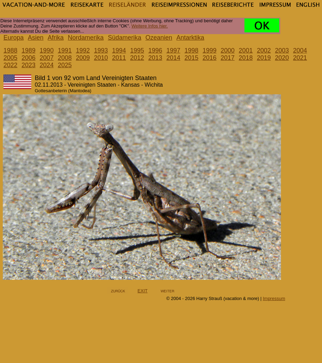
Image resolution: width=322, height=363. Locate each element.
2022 (10, 65)
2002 (264, 50)
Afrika (56, 37)
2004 (300, 50)
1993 (101, 50)
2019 (264, 57)
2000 (228, 50)
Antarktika (190, 37)
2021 (300, 57)
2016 (210, 57)
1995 (137, 50)
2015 (191, 57)
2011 (119, 57)
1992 (83, 50)
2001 (246, 50)
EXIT (143, 290)
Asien (35, 37)
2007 (47, 57)
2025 (65, 65)
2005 (10, 57)
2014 (173, 57)
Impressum (274, 298)
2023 (28, 65)
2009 (83, 57)
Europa (13, 37)
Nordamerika (86, 37)
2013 (155, 57)
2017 (228, 57)
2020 (282, 57)
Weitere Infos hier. (149, 26)
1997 (173, 50)
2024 (47, 65)
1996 (155, 50)
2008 (65, 57)
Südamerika (124, 37)
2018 (246, 57)
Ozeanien (158, 37)
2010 (101, 57)
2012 (137, 57)
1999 (210, 50)
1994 (119, 50)
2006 (28, 57)
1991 (65, 50)
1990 (47, 50)
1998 (191, 50)
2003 (282, 50)
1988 (10, 50)
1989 (28, 50)
